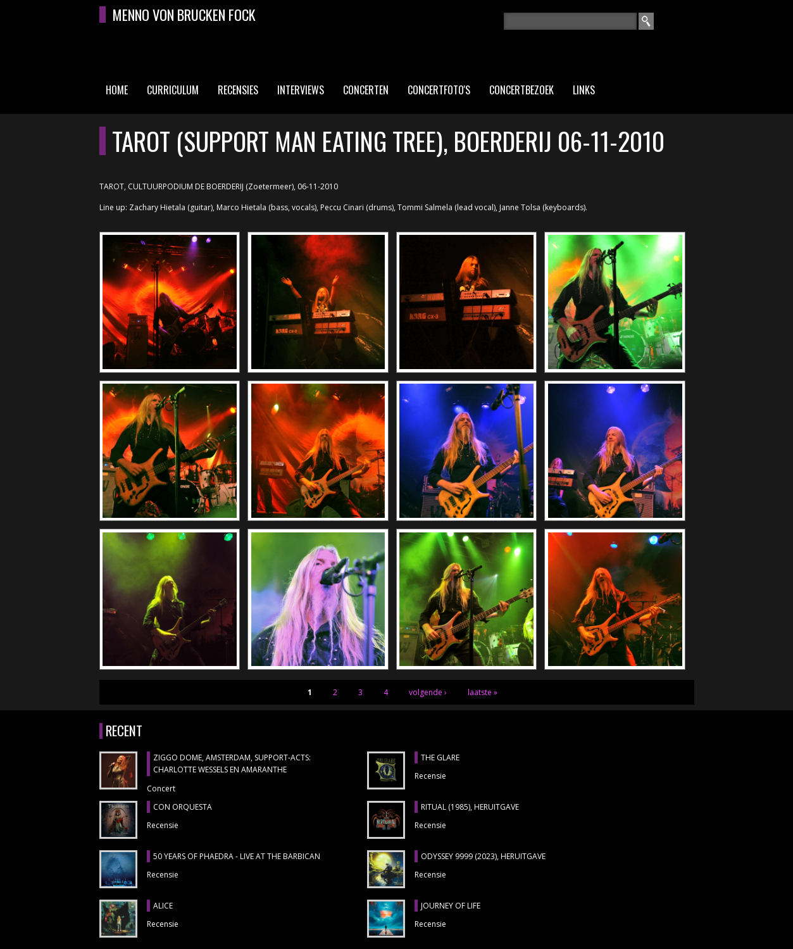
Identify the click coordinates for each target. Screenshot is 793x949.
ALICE (163, 905)
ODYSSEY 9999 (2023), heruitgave (483, 856)
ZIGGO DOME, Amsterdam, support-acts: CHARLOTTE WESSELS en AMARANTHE (232, 764)
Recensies (238, 89)
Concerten (366, 89)
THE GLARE (440, 757)
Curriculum (173, 89)
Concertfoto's (439, 89)
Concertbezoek (521, 89)
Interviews (300, 89)
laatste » (482, 692)
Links (584, 89)
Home (117, 89)
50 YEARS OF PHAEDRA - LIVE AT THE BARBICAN (236, 856)
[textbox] (570, 21)
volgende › (428, 692)
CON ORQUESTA (182, 806)
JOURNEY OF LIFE (450, 905)
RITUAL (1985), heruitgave (470, 806)
